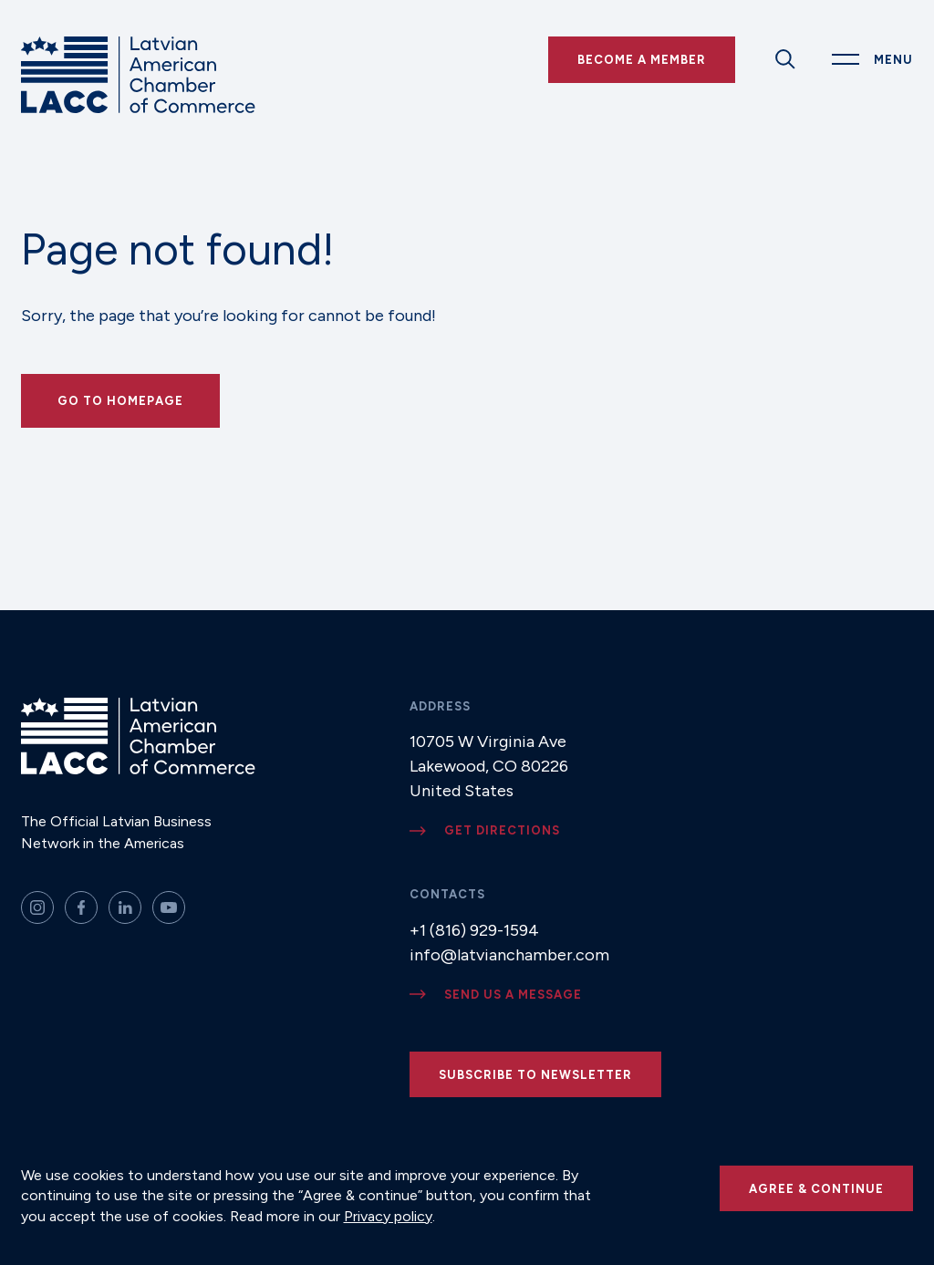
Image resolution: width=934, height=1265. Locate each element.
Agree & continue (816, 1189)
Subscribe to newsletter (535, 1075)
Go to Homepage (120, 401)
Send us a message (513, 994)
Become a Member (641, 60)
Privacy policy (388, 1216)
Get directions (502, 830)
